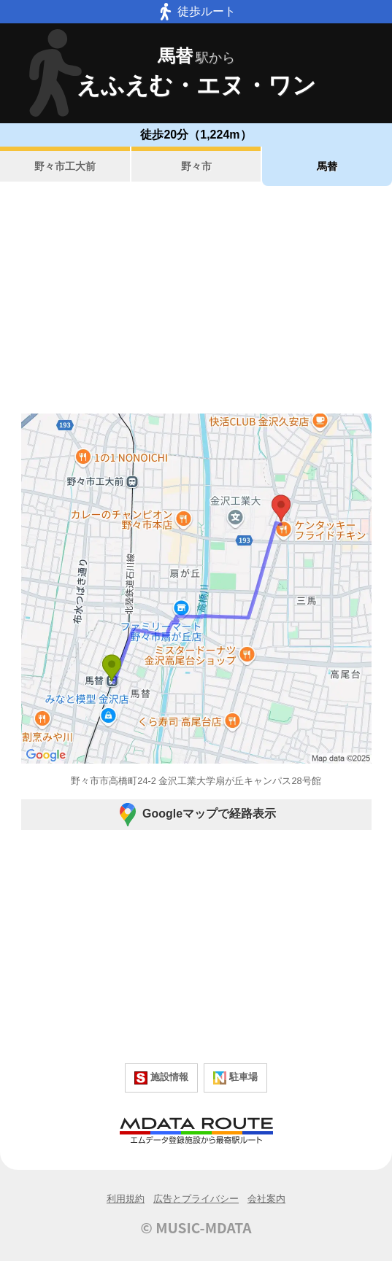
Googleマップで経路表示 (196, 814)
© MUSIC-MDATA (196, 1227)
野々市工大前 (65, 166)
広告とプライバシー (196, 1198)
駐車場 (235, 1078)
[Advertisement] (196, 300)
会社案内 (266, 1198)
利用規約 (126, 1198)
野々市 (196, 166)
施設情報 (161, 1078)
